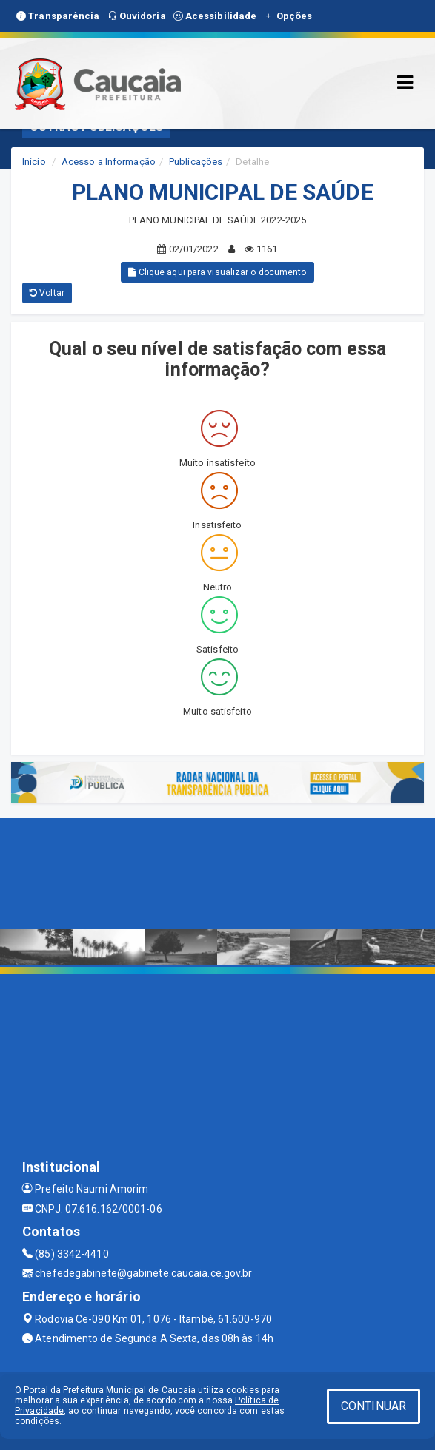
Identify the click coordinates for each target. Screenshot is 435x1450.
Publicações (195, 161)
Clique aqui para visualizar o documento (217, 272)
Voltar (47, 293)
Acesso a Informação (109, 161)
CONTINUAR (373, 1406)
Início (34, 161)
